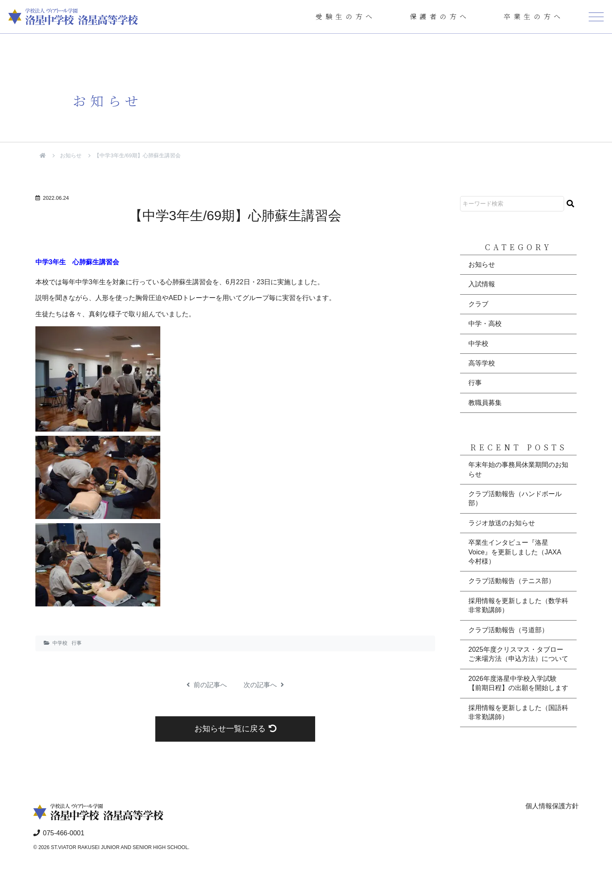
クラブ (478, 304)
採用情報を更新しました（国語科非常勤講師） (518, 712)
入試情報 (481, 284)
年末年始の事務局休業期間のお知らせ (518, 469)
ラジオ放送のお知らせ (501, 522)
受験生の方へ (346, 16)
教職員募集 (485, 402)
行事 (77, 643)
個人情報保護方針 (552, 806)
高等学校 (481, 363)
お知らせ (71, 155)
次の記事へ (264, 684)
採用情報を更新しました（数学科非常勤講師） (518, 605)
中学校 (59, 643)
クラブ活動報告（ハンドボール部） (515, 498)
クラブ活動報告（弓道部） (508, 629)
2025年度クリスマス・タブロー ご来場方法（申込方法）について (518, 654)
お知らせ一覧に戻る (235, 728)
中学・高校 (485, 323)
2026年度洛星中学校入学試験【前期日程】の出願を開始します (518, 683)
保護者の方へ (440, 16)
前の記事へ (207, 684)
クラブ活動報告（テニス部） (511, 580)
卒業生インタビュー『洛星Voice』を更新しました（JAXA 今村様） (514, 552)
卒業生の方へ (534, 16)
